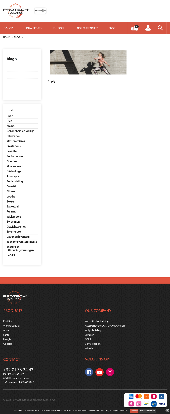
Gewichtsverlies (16, 226)
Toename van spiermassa (22, 242)
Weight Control (11, 326)
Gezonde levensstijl (18, 237)
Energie (7, 339)
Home (10, 110)
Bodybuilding (15, 181)
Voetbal (11, 196)
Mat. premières (16, 141)
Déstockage (14, 171)
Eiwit (10, 116)
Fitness (11, 191)
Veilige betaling (93, 330)
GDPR (88, 339)
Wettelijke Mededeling (97, 321)
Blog (10, 59)
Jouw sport (13, 176)
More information (147, 411)
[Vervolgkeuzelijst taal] (40, 11)
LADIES (11, 255)
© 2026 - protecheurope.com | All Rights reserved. (29, 400)
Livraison (89, 335)
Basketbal (13, 206)
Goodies (12, 161)
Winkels (89, 348)
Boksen (11, 201)
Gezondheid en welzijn (20, 131)
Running (11, 211)
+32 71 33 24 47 (18, 370)
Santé (6, 335)
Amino (10, 126)
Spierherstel (14, 231)
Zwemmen (13, 221)
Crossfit (11, 186)
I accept (134, 411)
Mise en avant (15, 166)
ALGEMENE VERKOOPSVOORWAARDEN (105, 326)
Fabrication (13, 136)
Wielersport (14, 216)
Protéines (8, 321)
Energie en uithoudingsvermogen (20, 249)
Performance (15, 156)
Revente (12, 151)
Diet (9, 121)
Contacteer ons (93, 344)
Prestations (14, 146)
